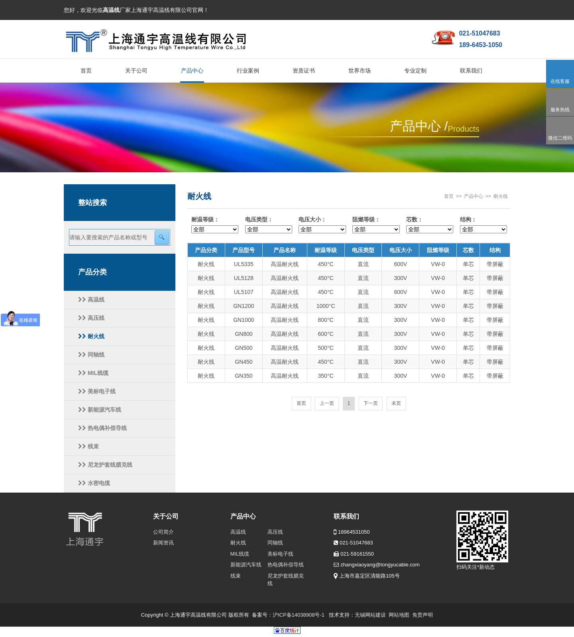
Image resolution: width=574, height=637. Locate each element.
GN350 (243, 376)
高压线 (91, 318)
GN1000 (243, 320)
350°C (326, 376)
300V (400, 278)
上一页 (327, 403)
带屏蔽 (495, 264)
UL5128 (244, 278)
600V (400, 264)
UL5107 (244, 292)
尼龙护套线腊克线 (105, 464)
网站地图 (399, 615)
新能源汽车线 (99, 409)
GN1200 (243, 306)
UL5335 (244, 264)
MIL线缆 (93, 373)
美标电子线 (97, 391)
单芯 (468, 264)
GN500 (243, 348)
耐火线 (91, 336)
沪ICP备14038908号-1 (298, 615)
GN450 (243, 362)
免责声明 (422, 615)
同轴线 (91, 354)
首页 (449, 196)
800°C (326, 320)
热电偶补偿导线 (102, 428)
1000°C (325, 306)
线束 (88, 446)
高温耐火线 (285, 264)
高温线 (91, 299)
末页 (396, 403)
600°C (326, 334)
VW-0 (438, 264)
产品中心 (473, 196)
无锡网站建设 (370, 615)
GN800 (243, 334)
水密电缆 (94, 483)
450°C (326, 264)
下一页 (371, 403)
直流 (363, 264)
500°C (326, 348)
